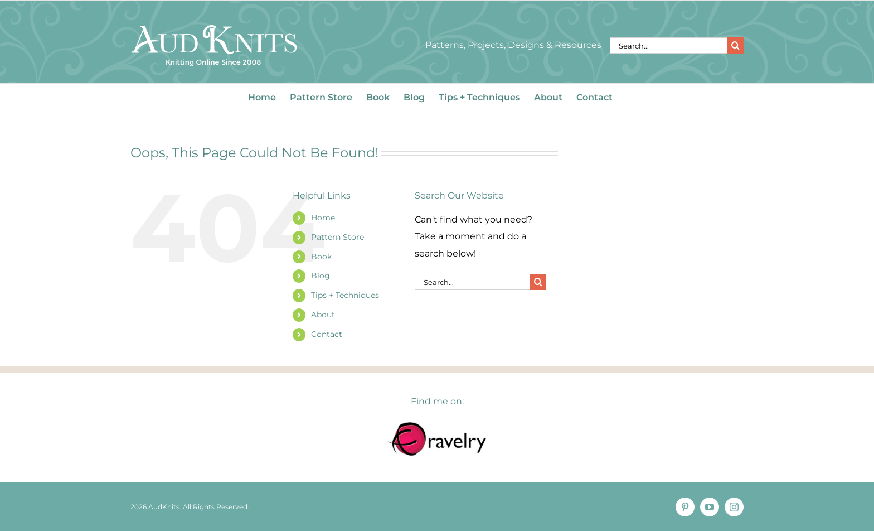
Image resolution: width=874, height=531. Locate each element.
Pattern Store (337, 237)
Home (323, 218)
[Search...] (668, 45)
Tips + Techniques (345, 295)
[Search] (735, 45)
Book (321, 257)
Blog (320, 276)
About (323, 315)
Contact (326, 334)
